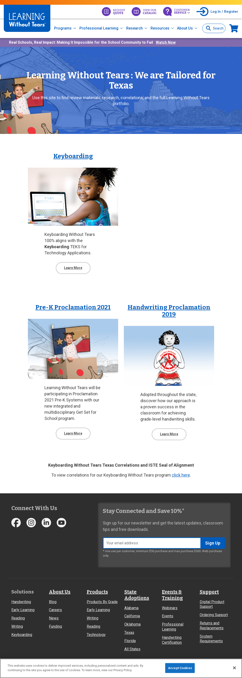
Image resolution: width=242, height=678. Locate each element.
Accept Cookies (180, 668)
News (54, 618)
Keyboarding (21, 634)
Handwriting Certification (172, 640)
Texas (129, 632)
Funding (55, 626)
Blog (52, 602)
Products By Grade (102, 602)
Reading (18, 618)
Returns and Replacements (212, 625)
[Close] (234, 668)
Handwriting (21, 602)
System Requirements (211, 639)
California (132, 616)
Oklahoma (132, 624)
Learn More (73, 268)
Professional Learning (98, 28)
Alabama (131, 608)
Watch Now (166, 42)
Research (134, 28)
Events (167, 616)
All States (132, 649)
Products (97, 592)
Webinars (169, 608)
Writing (17, 626)
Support (209, 592)
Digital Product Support (212, 604)
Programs (63, 28)
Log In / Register (224, 11)
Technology (96, 634)
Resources (160, 28)
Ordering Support (214, 615)
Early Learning (23, 610)
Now (233, 28)
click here (181, 475)
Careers (55, 610)
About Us (185, 28)
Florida (130, 641)
